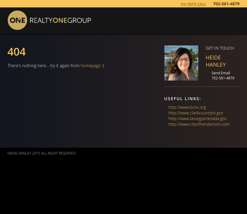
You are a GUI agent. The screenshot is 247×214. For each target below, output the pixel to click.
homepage (90, 65)
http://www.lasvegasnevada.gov (198, 118)
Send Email (221, 72)
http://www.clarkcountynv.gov (196, 113)
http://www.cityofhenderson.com (199, 124)
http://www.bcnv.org (187, 107)
